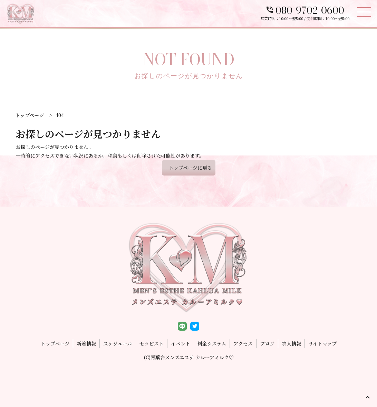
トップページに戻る (190, 167)
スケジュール (117, 343)
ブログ (267, 343)
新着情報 (86, 343)
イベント (180, 343)
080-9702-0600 (304, 10)
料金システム (211, 343)
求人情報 (291, 343)
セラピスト (151, 343)
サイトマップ (322, 343)
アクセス (243, 343)
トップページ (55, 343)
